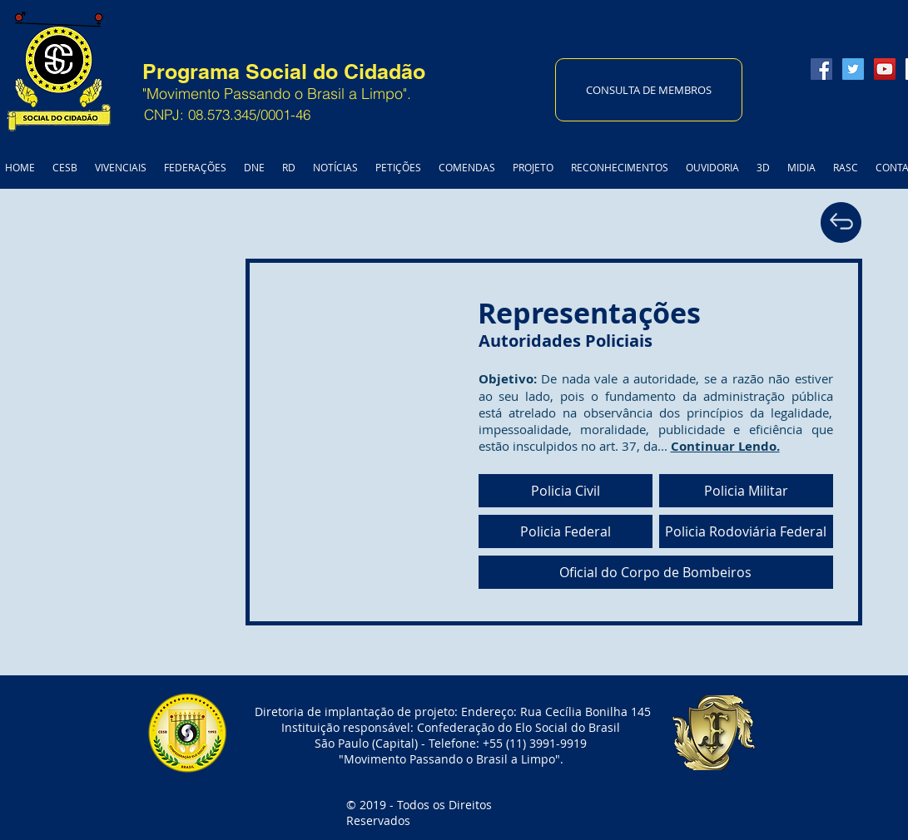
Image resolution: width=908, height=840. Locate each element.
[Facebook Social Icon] (821, 69)
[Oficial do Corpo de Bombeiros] (656, 572)
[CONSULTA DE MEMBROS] (648, 89)
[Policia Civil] (565, 490)
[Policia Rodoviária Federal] (746, 531)
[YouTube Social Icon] (885, 69)
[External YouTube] (248, 443)
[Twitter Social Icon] (853, 69)
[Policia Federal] (565, 531)
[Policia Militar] (746, 490)
